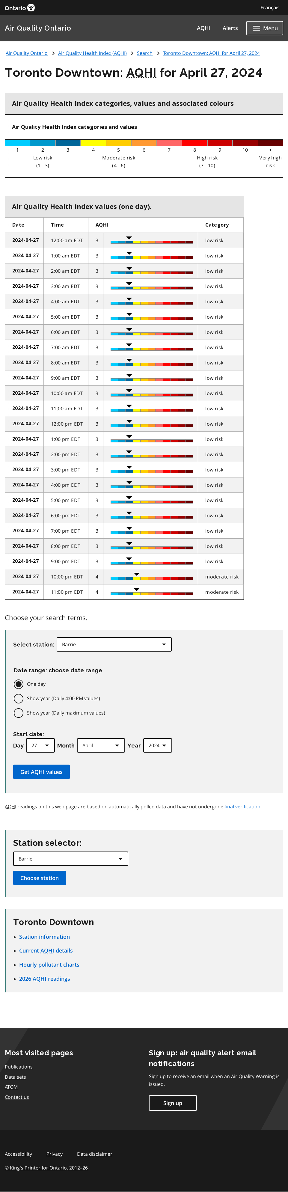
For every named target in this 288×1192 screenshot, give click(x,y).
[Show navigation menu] (264, 28)
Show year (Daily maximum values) (66, 712)
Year (134, 745)
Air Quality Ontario (38, 28)
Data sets (15, 1077)
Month (66, 745)
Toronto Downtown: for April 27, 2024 (211, 53)
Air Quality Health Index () (92, 53)
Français (270, 7)
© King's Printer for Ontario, (46, 1167)
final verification (242, 806)
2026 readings (44, 978)
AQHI (204, 27)
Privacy (54, 1154)
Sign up (172, 1103)
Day (18, 745)
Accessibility (18, 1154)
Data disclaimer (94, 1154)
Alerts (230, 27)
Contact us (17, 1097)
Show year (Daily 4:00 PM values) (63, 698)
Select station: (33, 644)
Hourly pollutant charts (49, 964)
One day (36, 684)
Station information (44, 936)
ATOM (11, 1087)
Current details (46, 950)
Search (145, 53)
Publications (19, 1066)
